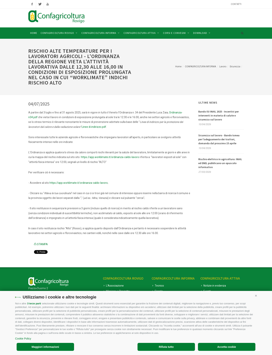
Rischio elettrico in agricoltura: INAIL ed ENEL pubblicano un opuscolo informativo (220, 163)
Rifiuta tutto (166, 346)
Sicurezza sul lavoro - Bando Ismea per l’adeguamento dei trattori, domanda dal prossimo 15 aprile (219, 139)
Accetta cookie (226, 346)
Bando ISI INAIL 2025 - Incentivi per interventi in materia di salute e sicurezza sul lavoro (218, 115)
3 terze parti (34, 303)
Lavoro (222, 66)
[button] (256, 296)
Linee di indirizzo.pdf (94, 126)
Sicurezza (235, 66)
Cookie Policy (23, 338)
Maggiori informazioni (45, 346)
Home (178, 66)
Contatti (236, 4)
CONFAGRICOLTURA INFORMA (200, 66)
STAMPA (41, 244)
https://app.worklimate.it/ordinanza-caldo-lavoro (110, 157)
